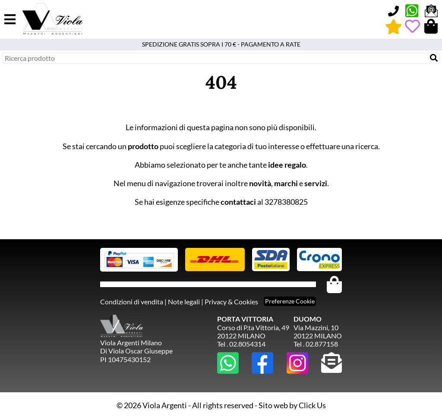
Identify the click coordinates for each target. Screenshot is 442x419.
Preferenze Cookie (290, 301)
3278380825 (286, 201)
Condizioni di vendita (131, 301)
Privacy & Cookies (231, 301)
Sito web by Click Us (292, 405)
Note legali (184, 301)
